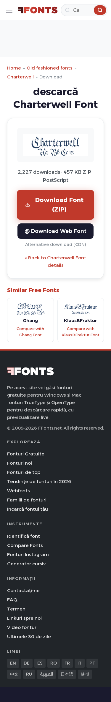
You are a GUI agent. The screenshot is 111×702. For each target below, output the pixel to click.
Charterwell (20, 77)
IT (80, 663)
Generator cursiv (26, 564)
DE (27, 663)
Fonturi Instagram (28, 554)
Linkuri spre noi (24, 618)
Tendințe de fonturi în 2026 (39, 481)
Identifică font (23, 536)
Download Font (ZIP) (54, 204)
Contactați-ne (23, 590)
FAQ (12, 599)
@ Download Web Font (55, 231)
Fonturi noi (19, 463)
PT (92, 663)
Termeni (17, 609)
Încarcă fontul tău (27, 509)
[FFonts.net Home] (38, 10)
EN (13, 663)
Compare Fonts (25, 545)
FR (67, 663)
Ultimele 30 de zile (29, 636)
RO (53, 663)
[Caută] (84, 10)
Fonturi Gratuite (25, 454)
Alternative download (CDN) (55, 244)
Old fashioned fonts (50, 68)
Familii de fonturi (26, 500)
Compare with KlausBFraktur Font (80, 331)
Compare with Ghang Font (30, 331)
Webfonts (18, 490)
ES (40, 663)
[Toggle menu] (9, 10)
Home (14, 68)
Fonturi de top (23, 472)
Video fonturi (22, 627)
